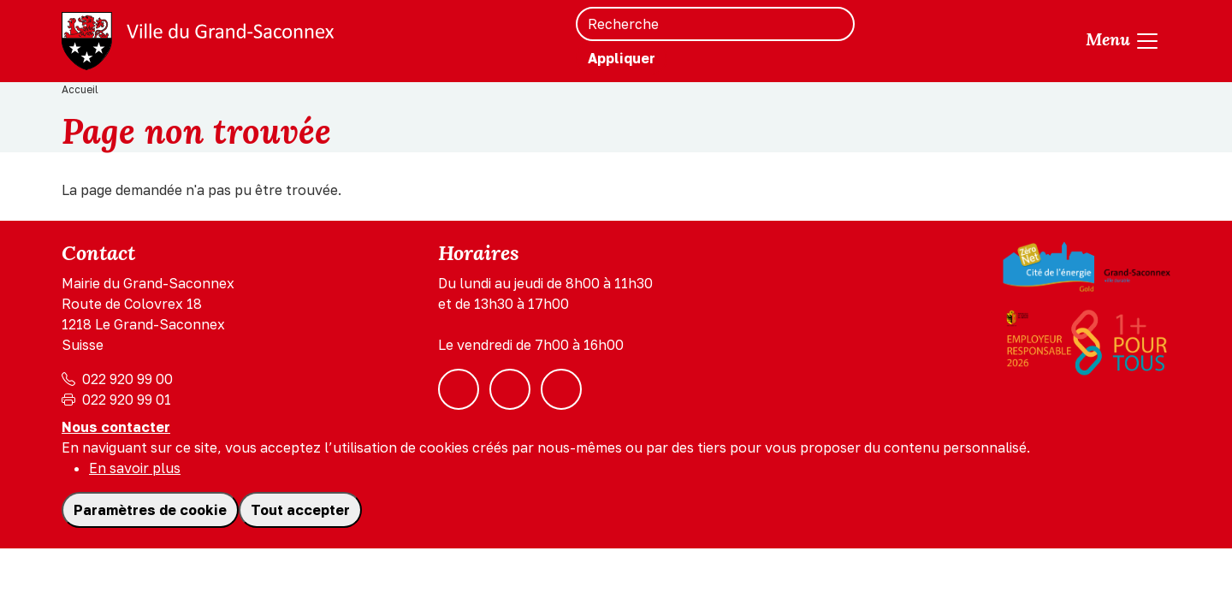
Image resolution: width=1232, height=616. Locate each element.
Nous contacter (116, 426)
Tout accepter (300, 509)
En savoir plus (135, 468)
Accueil (80, 89)
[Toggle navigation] (1122, 41)
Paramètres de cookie (150, 509)
